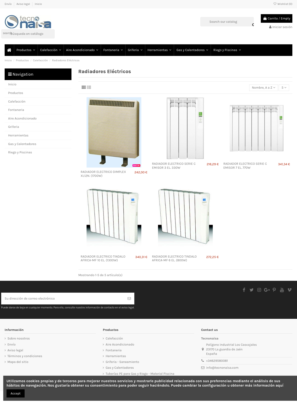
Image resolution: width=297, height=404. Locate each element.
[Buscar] (28, 34)
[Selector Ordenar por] (263, 87)
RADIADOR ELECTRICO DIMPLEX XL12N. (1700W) (103, 174)
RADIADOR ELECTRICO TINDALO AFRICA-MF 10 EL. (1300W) (103, 258)
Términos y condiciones (24, 356)
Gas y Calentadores (120, 368)
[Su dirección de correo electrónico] (62, 298)
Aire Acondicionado (120, 344)
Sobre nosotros (18, 338)
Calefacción (114, 338)
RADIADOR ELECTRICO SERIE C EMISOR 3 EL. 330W (174, 166)
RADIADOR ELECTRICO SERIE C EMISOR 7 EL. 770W (245, 166)
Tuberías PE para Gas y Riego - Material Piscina (140, 374)
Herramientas (116, 356)
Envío (8, 4)
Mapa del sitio (17, 362)
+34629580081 (217, 361)
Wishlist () (282, 4)
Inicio (38, 4)
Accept (16, 393)
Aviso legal (23, 4)
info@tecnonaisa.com (222, 368)
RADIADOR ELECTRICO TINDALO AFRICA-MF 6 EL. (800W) (174, 258)
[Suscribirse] (129, 298)
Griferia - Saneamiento (122, 362)
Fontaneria (114, 350)
